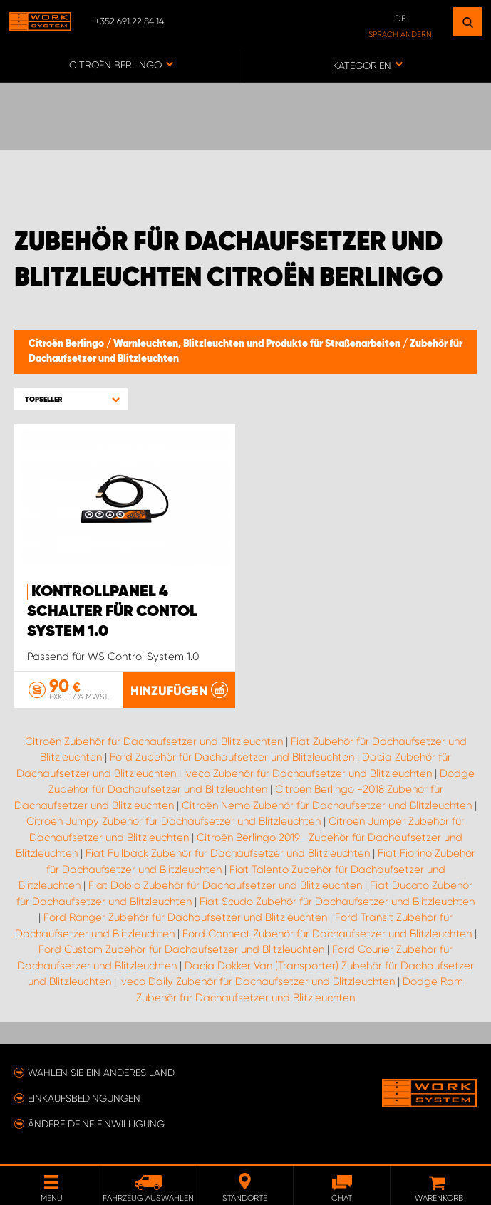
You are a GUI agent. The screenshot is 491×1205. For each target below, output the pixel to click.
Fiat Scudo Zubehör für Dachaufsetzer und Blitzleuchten (337, 901)
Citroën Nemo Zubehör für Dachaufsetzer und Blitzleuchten (327, 805)
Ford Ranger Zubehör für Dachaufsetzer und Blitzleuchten (185, 917)
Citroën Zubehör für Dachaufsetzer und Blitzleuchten (154, 741)
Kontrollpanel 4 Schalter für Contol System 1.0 (112, 612)
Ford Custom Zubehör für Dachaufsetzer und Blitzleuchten (181, 949)
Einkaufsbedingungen (84, 1098)
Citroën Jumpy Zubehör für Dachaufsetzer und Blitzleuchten (173, 821)
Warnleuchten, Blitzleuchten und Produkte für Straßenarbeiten (258, 344)
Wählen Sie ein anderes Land (101, 1072)
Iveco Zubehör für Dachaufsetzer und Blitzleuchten (308, 773)
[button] (71, 399)
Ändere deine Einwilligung (96, 1124)
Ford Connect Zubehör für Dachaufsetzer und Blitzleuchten (327, 933)
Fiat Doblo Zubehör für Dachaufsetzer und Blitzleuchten (225, 885)
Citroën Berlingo (67, 344)
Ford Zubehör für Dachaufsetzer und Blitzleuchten (232, 757)
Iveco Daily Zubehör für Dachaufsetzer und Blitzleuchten (257, 981)
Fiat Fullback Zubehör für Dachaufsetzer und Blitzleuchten (228, 853)
